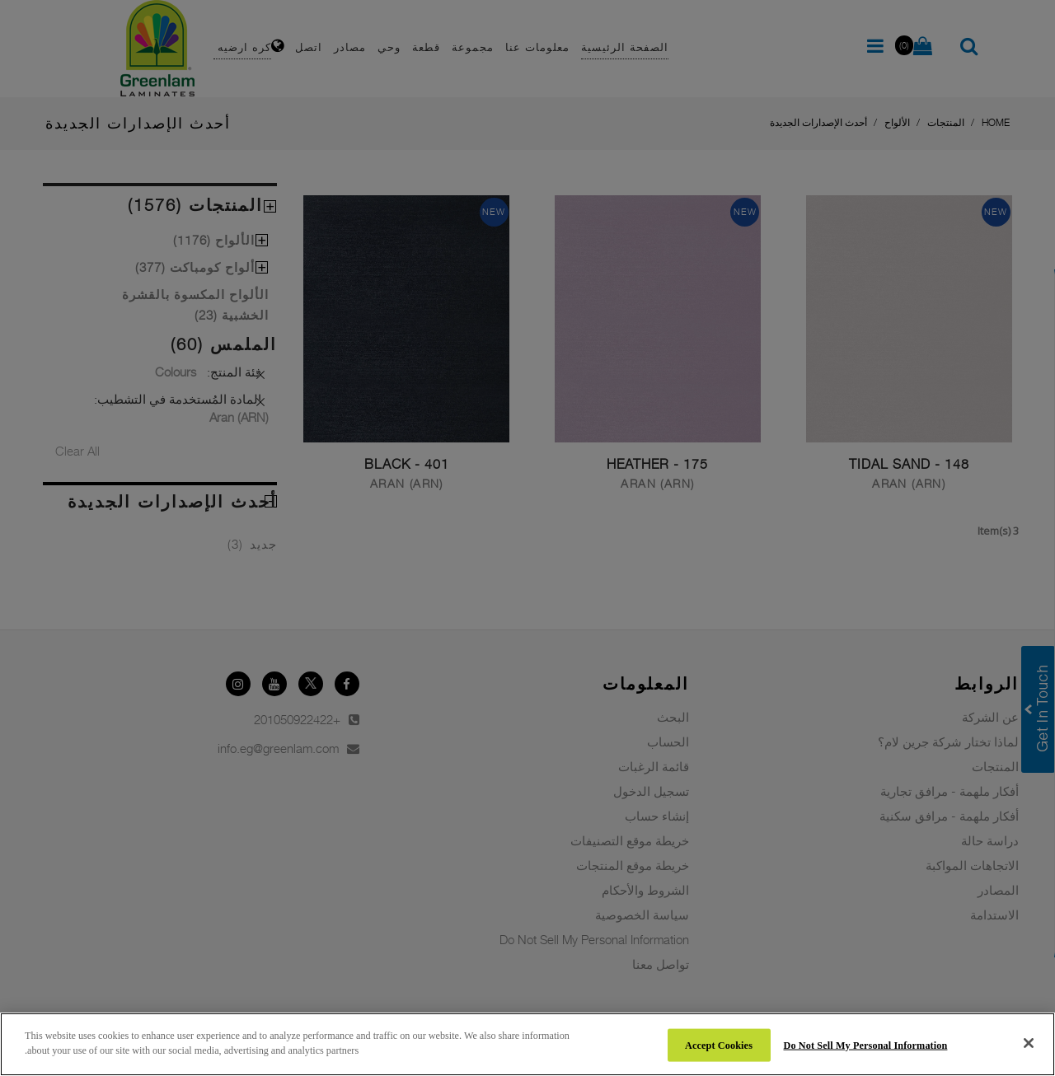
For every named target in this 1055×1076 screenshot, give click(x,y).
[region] (527, 1044)
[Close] (1028, 1043)
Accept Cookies (719, 1044)
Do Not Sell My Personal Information (866, 1044)
